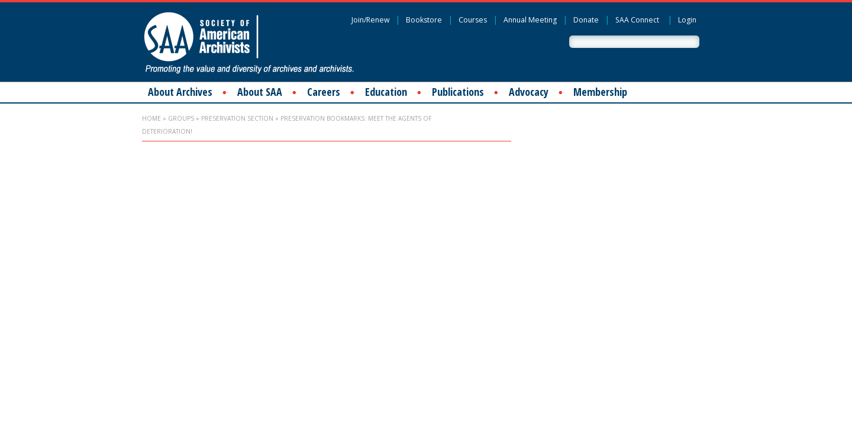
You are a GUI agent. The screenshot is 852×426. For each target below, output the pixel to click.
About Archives (180, 92)
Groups (181, 118)
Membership (600, 92)
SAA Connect (637, 20)
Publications (458, 92)
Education (386, 92)
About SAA (259, 92)
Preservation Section (237, 118)
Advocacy (528, 92)
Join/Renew (370, 20)
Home (151, 118)
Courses (473, 20)
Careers (323, 92)
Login (687, 20)
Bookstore (424, 20)
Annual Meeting (530, 20)
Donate (586, 20)
